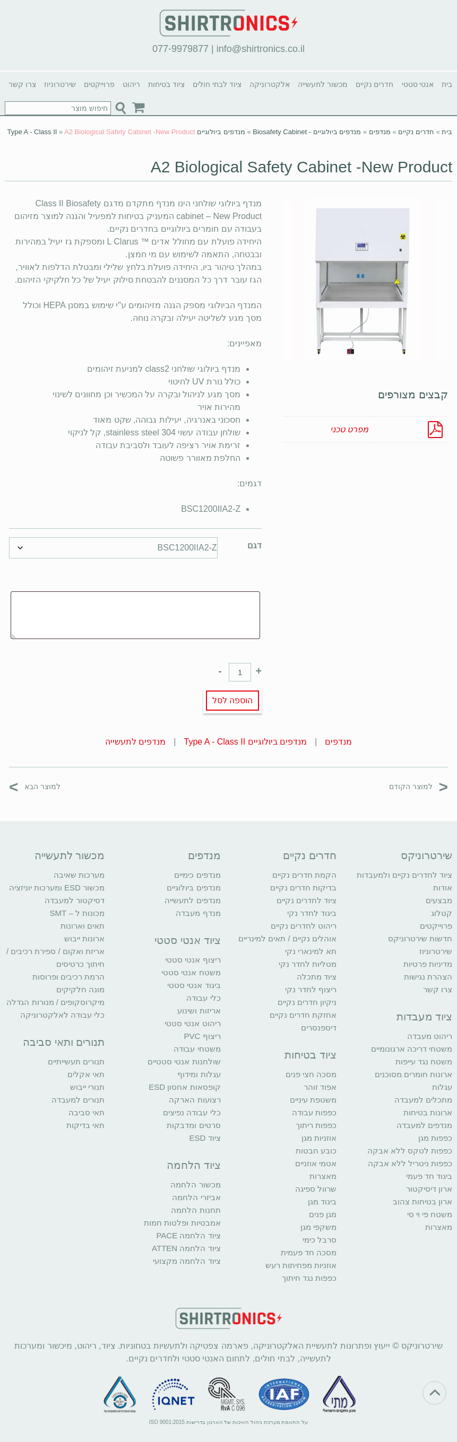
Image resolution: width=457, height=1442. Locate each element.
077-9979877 (180, 48)
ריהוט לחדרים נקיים (304, 925)
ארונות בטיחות (427, 1112)
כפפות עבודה (314, 1112)
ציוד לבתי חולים (217, 84)
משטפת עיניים (313, 1099)
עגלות (442, 1086)
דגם (254, 545)
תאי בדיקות (85, 1125)
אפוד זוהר (320, 1086)
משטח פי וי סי (430, 1214)
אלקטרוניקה (269, 84)
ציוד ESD (205, 1137)
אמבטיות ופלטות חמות (182, 1222)
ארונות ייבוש (84, 938)
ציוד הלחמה (194, 1165)
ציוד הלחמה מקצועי (186, 1260)
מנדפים (380, 132)
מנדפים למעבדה (424, 1125)
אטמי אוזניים (316, 1163)
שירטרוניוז (60, 84)
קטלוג (441, 912)
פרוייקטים (99, 84)
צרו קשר (22, 84)
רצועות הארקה (194, 1099)
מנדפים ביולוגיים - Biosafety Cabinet (307, 132)
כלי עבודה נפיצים (191, 1112)
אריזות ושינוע (198, 1010)
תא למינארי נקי (311, 951)
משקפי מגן (318, 1226)
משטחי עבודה (197, 1048)
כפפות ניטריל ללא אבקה (410, 1163)
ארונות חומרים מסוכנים (413, 1074)
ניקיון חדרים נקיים (307, 1002)
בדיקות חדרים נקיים (303, 887)
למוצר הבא (35, 786)
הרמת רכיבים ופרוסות (68, 976)
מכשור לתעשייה (323, 84)
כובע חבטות (316, 1150)
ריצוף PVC (202, 1036)
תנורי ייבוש (87, 1086)
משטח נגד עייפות (423, 1061)
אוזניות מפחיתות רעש (301, 1265)
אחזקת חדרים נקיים (303, 1014)
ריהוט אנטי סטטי (192, 1023)
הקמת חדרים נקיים (304, 874)
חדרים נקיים (375, 84)
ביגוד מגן (322, 1201)
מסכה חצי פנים (311, 1074)
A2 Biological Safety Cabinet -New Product (302, 167)
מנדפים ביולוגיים (193, 887)
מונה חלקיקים (80, 989)
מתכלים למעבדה (423, 1099)
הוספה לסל (232, 700)
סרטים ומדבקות (193, 1125)
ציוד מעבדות (424, 1016)
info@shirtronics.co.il (261, 48)
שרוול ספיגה (316, 1188)
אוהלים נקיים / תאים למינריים (287, 938)
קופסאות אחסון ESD (184, 1086)
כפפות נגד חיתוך (309, 1277)
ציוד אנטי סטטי (187, 940)
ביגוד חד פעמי (429, 1176)
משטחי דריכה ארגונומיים (411, 1048)
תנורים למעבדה (78, 1099)
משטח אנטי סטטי (190, 972)
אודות (442, 887)
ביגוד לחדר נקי (312, 912)
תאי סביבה (86, 1112)
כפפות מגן (435, 1137)
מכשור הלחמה (195, 1184)
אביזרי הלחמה (196, 1197)
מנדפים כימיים (197, 874)
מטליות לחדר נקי (308, 963)
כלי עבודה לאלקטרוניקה (62, 1014)
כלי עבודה (203, 997)
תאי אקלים (86, 1074)
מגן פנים (323, 1214)
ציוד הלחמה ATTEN (186, 1248)
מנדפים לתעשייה (135, 741)
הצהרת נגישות (428, 976)
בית (447, 84)
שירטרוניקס (426, 855)
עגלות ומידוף (198, 1074)
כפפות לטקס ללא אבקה (410, 1150)
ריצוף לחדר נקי (311, 989)
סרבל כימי (320, 1239)
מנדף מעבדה (198, 912)
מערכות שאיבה (79, 874)
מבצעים (439, 900)
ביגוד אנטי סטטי (193, 985)
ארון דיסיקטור (429, 1188)
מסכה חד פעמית (309, 1252)
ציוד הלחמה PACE (188, 1235)
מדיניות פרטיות (427, 963)
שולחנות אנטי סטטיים (184, 1061)
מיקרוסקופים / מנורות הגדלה (55, 1002)
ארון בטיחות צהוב (422, 1201)
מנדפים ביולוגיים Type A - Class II (245, 741)
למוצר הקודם (418, 786)
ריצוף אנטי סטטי (192, 959)
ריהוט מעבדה (429, 1036)
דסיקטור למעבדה (75, 900)
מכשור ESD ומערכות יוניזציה (57, 887)
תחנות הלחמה (195, 1209)
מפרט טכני (349, 429)
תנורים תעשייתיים (76, 1061)
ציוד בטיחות (166, 84)
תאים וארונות (83, 925)
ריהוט (131, 84)
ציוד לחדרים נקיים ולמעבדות (405, 874)
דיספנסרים (319, 1027)
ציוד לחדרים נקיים (307, 900)
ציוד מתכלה (317, 976)
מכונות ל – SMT (77, 912)
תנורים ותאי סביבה (64, 1042)
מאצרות (438, 1226)
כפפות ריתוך (316, 1125)
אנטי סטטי (418, 84)
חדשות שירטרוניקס (420, 938)
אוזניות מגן (319, 1137)
